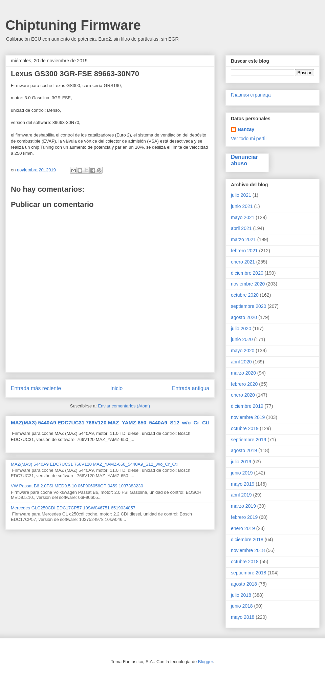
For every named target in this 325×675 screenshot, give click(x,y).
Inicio (116, 388)
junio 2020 (242, 339)
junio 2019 (242, 473)
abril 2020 (241, 361)
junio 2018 (242, 606)
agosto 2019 (244, 450)
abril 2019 (241, 495)
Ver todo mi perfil (248, 138)
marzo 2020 (243, 373)
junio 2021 (242, 206)
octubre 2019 (245, 428)
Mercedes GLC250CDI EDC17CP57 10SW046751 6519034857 (73, 507)
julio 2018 (241, 595)
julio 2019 (241, 461)
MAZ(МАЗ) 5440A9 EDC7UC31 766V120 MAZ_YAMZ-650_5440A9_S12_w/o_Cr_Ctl (110, 422)
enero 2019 (243, 528)
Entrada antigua (190, 388)
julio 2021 (241, 195)
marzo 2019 (243, 506)
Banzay (246, 129)
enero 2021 (243, 262)
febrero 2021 (244, 250)
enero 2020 (243, 395)
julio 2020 (241, 328)
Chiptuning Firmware (73, 25)
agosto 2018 (244, 584)
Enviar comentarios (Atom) (124, 405)
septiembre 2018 (248, 572)
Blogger (205, 661)
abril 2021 (241, 228)
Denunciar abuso (244, 160)
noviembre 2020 (248, 284)
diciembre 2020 (247, 273)
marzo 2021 (243, 239)
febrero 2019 (244, 517)
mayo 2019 (242, 484)
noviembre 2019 (248, 417)
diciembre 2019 (247, 406)
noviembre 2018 (248, 550)
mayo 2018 (242, 617)
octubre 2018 (245, 561)
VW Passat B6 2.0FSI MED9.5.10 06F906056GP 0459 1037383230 (77, 485)
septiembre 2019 (248, 439)
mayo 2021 (242, 217)
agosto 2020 (244, 317)
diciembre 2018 (247, 539)
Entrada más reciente (36, 388)
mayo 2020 (242, 350)
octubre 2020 (245, 295)
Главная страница (251, 95)
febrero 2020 (244, 384)
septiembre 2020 (248, 306)
